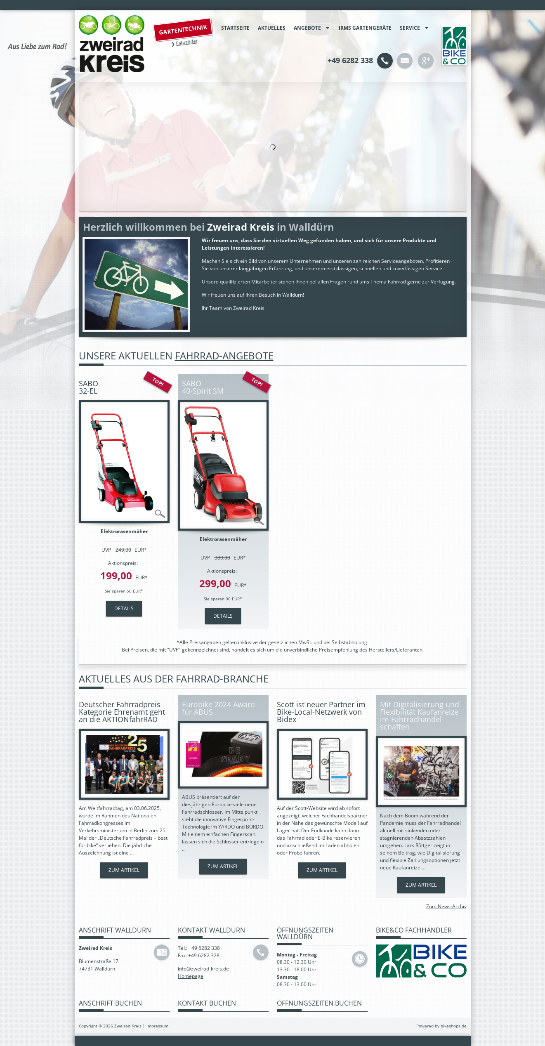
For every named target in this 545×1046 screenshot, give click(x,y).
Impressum (157, 1026)
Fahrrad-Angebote (224, 355)
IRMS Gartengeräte (365, 27)
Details (124, 608)
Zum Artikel (124, 870)
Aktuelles (271, 27)
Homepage (190, 976)
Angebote (307, 27)
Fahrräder (186, 42)
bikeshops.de (454, 1026)
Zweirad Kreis (128, 1026)
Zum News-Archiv (446, 906)
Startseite (235, 27)
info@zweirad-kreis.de (203, 968)
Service (410, 27)
